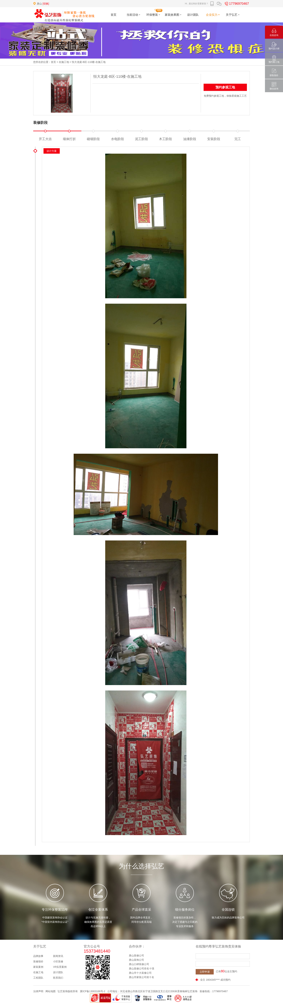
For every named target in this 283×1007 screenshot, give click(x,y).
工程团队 (38, 977)
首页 (53, 62)
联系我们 (58, 977)
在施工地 (64, 62)
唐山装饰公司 (136, 959)
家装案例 (38, 966)
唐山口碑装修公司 (139, 964)
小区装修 (58, 961)
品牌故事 (38, 956)
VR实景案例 (60, 966)
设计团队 (58, 972)
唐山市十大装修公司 (140, 972)
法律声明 (38, 991)
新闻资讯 (58, 956)
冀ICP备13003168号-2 (92, 991)
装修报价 (38, 961)
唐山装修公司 (136, 955)
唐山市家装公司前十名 (141, 977)
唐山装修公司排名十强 (141, 968)
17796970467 (236, 3)
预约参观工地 (225, 87)
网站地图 (50, 991)
